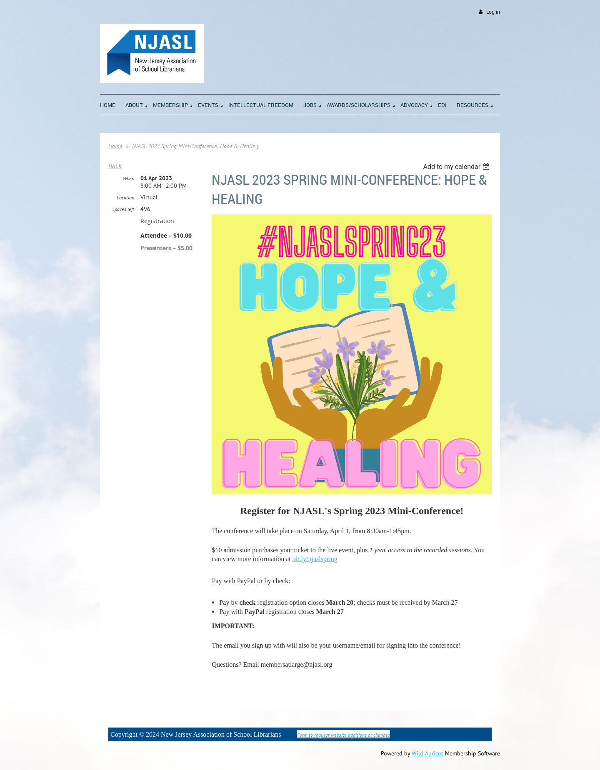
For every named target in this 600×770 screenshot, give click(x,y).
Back (114, 165)
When (128, 178)
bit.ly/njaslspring (315, 558)
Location (125, 197)
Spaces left (123, 209)
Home (115, 146)
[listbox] (457, 166)
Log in (493, 11)
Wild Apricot (427, 753)
